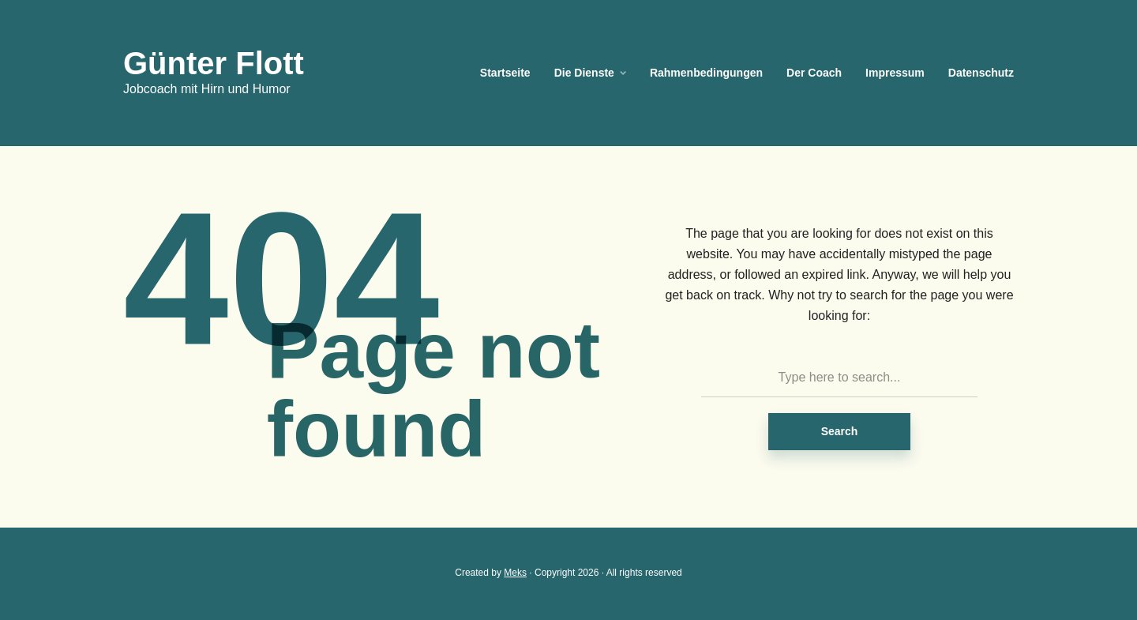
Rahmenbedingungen (706, 72)
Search (839, 431)
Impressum (895, 72)
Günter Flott (213, 63)
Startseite (505, 72)
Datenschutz (981, 72)
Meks (515, 572)
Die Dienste (584, 72)
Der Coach (814, 72)
